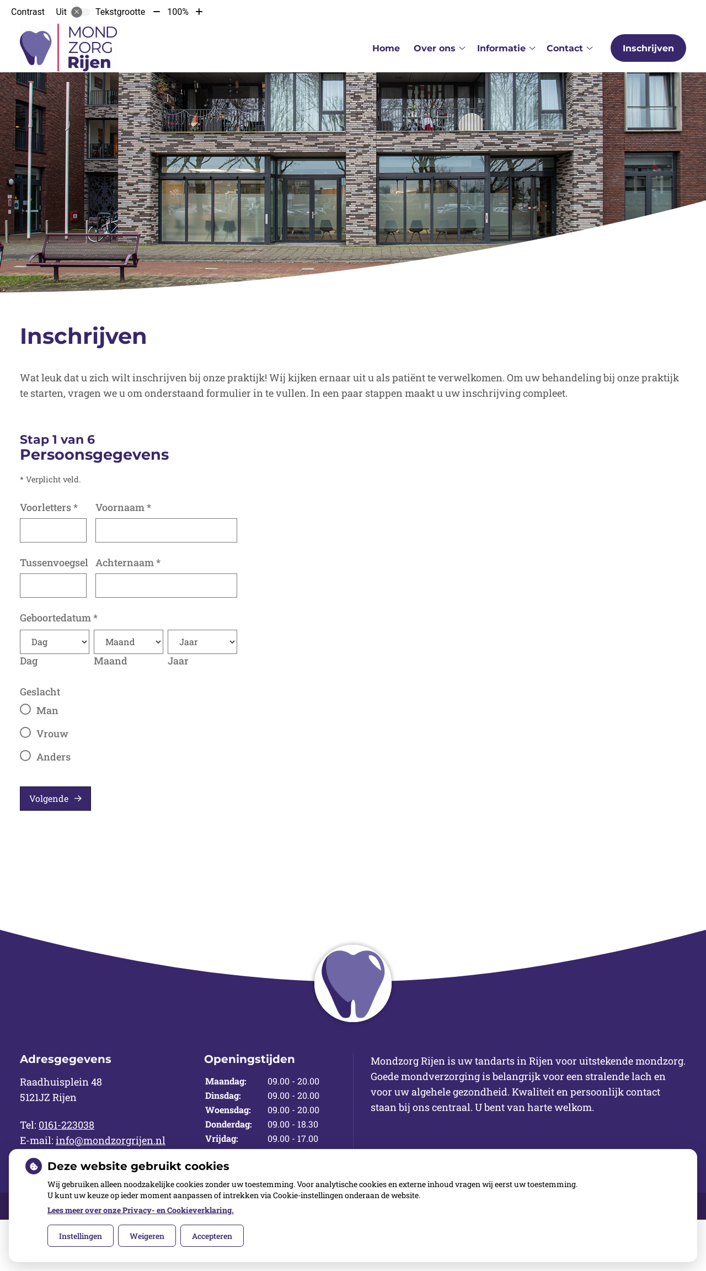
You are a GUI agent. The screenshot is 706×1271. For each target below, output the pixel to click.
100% (178, 12)
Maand (110, 660)
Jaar (178, 660)
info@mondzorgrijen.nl (110, 1140)
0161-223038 (66, 1124)
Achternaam (128, 562)
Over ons (435, 48)
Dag (29, 660)
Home (386, 48)
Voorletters (49, 507)
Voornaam (123, 507)
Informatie (501, 48)
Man (47, 710)
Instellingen (80, 1236)
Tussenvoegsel (54, 562)
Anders (53, 756)
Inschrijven (648, 48)
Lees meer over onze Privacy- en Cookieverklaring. (140, 1210)
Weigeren (147, 1236)
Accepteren (212, 1236)
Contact (565, 48)
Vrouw (52, 733)
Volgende (48, 798)
